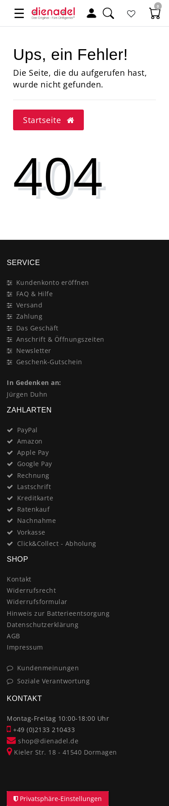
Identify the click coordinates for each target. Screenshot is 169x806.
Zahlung (29, 316)
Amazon (30, 441)
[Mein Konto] (91, 13)
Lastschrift (34, 486)
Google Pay (34, 463)
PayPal (27, 430)
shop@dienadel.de (42, 741)
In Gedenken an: (34, 382)
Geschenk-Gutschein (49, 361)
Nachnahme (36, 520)
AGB (13, 636)
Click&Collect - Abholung (56, 543)
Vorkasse (31, 532)
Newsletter (33, 350)
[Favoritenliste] (132, 13)
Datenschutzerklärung (42, 624)
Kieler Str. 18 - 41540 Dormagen (62, 752)
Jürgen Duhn (27, 394)
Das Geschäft (37, 328)
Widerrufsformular (37, 601)
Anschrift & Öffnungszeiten (60, 339)
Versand (29, 305)
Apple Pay (33, 452)
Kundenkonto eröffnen (52, 282)
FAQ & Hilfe (34, 293)
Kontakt (19, 579)
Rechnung (33, 475)
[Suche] (108, 13)
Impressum (25, 647)
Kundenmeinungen (48, 668)
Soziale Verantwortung (53, 681)
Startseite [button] (48, 119)
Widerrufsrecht (31, 590)
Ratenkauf (33, 509)
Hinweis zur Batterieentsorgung (58, 613)
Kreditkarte (35, 498)
